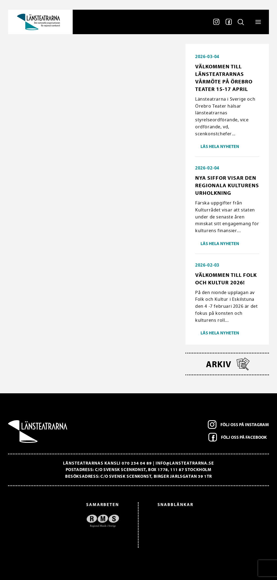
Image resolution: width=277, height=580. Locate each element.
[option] (66, 521)
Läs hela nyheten (220, 146)
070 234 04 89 (137, 463)
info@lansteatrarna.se (185, 463)
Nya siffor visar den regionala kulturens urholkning (227, 185)
